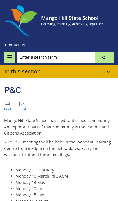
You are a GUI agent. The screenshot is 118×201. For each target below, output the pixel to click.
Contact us (15, 44)
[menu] (9, 57)
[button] (104, 57)
